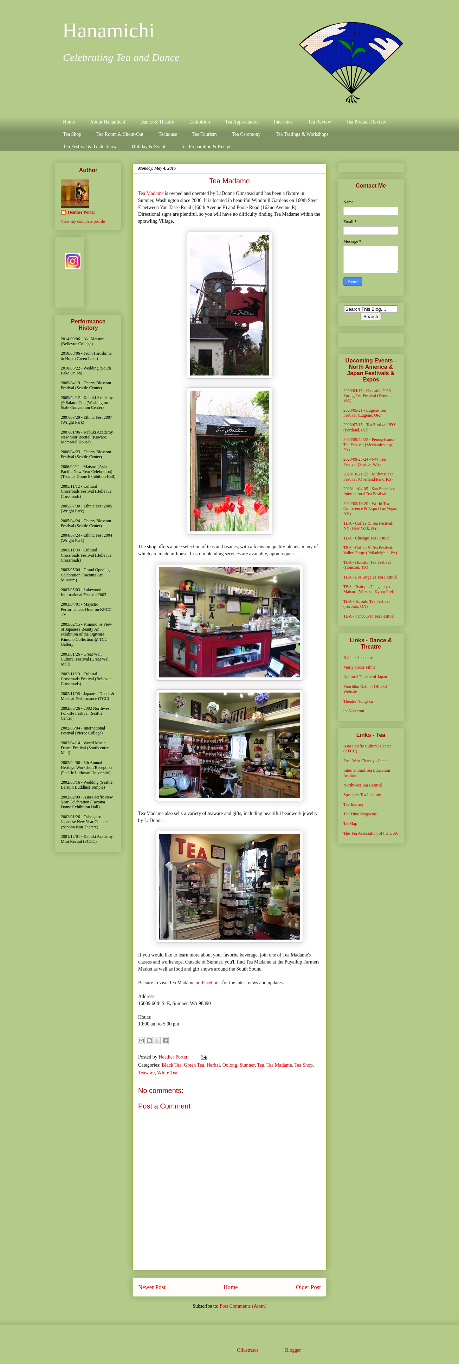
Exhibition (199, 122)
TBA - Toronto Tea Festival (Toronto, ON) (366, 604)
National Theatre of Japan (365, 676)
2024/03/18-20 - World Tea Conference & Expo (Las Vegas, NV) (370, 508)
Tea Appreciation (242, 122)
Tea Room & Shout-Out (119, 134)
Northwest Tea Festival (362, 785)
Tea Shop (72, 134)
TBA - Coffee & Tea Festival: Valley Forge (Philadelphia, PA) (370, 550)
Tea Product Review (366, 122)
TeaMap (350, 823)
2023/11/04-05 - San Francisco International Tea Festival (369, 491)
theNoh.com (353, 710)
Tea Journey (353, 804)
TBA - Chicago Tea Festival (366, 538)
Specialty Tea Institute (362, 794)
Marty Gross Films (359, 667)
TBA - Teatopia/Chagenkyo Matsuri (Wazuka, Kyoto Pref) (369, 589)
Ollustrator (247, 1350)
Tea (260, 1065)
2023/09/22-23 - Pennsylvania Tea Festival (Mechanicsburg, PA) (368, 444)
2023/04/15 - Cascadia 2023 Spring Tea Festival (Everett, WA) (367, 395)
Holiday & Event (149, 146)
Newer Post (152, 1287)
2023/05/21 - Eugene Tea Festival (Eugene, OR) (364, 413)
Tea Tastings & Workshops (302, 134)
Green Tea (194, 1065)
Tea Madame (150, 193)
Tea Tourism (204, 134)
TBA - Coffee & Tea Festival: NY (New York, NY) (368, 526)
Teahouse (168, 134)
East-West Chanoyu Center (366, 760)
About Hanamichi (107, 122)
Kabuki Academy (358, 657)
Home (69, 122)
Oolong (229, 1065)
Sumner (247, 1065)
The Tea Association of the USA (370, 833)
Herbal (213, 1065)
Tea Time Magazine (360, 814)
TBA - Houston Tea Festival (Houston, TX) (367, 565)
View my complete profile (83, 221)
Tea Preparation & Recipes (207, 146)
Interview (283, 122)
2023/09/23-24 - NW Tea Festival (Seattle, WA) (364, 462)
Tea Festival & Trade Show (90, 146)
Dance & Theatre (157, 122)
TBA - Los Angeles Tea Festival (370, 577)
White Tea (167, 1072)
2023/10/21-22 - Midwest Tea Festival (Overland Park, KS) (368, 476)
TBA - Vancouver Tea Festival (368, 616)
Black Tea (171, 1065)
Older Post (308, 1287)
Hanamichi (108, 30)
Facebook (211, 982)
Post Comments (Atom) (243, 1306)
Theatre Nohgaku (358, 701)
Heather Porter (174, 1057)
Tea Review (319, 122)
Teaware (146, 1072)
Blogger (292, 1350)
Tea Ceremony (246, 134)
